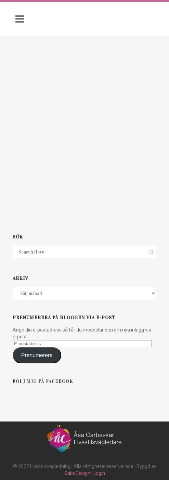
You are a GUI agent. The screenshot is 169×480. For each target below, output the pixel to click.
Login (99, 473)
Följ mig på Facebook (43, 381)
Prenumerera (37, 355)
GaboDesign (77, 473)
